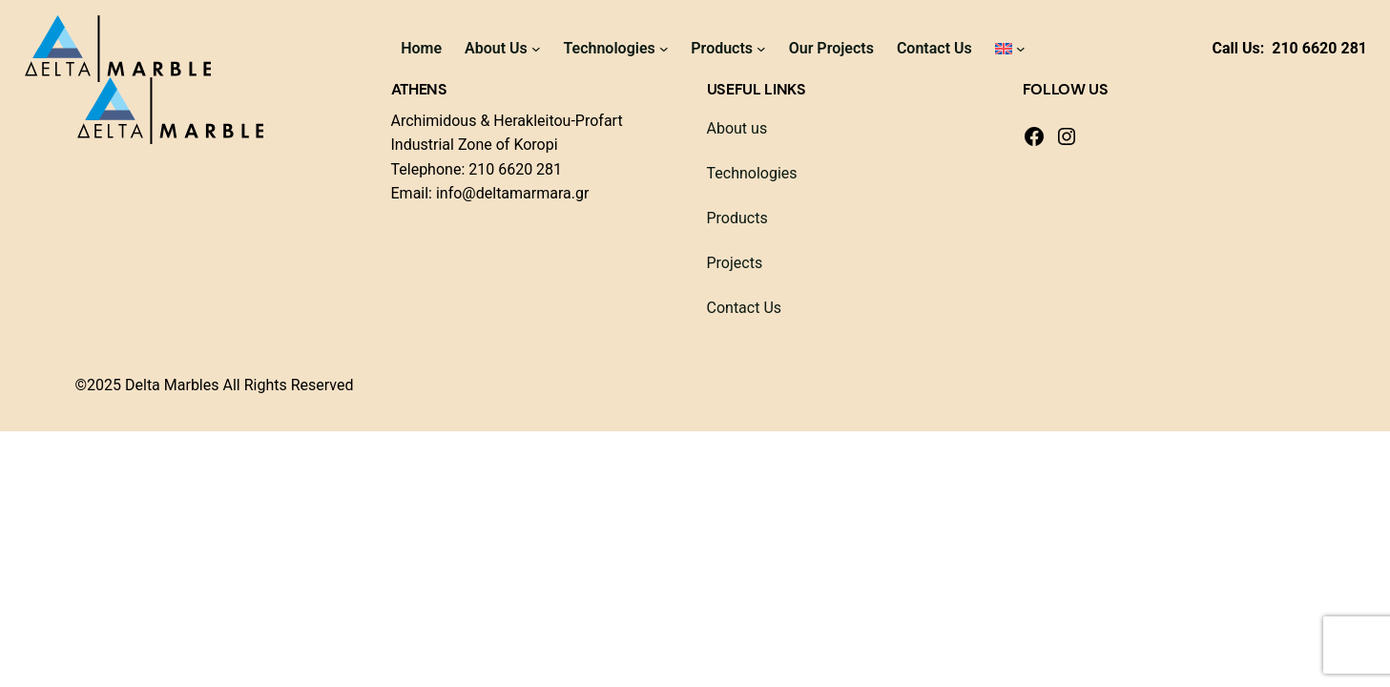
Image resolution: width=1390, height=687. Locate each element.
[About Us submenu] (536, 48)
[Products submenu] (761, 48)
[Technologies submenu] (664, 48)
